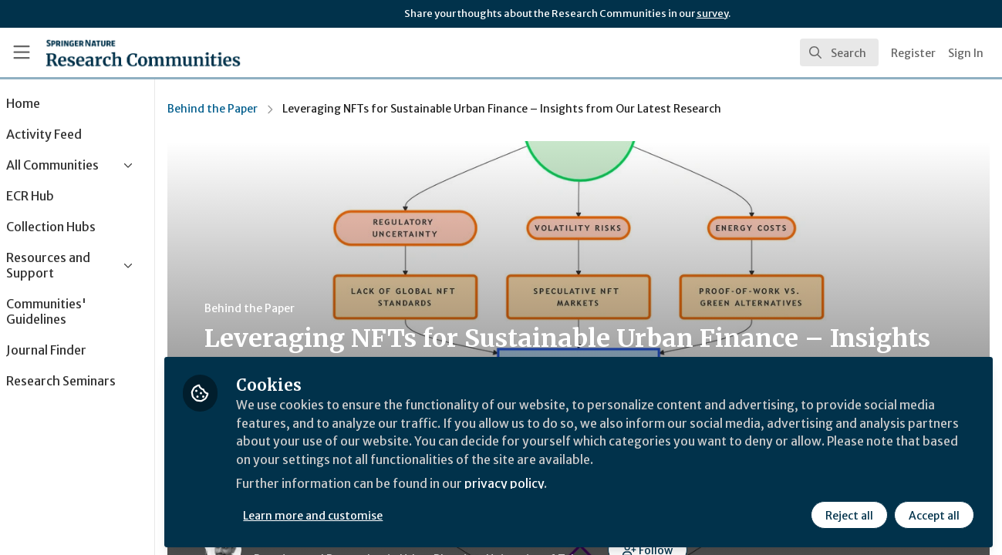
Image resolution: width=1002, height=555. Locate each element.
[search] (839, 52)
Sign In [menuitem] (965, 53)
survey (712, 13)
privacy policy (549, 484)
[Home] (143, 52)
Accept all (934, 514)
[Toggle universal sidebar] (21, 52)
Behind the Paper (255, 109)
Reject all (849, 514)
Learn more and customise (356, 514)
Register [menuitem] (913, 53)
